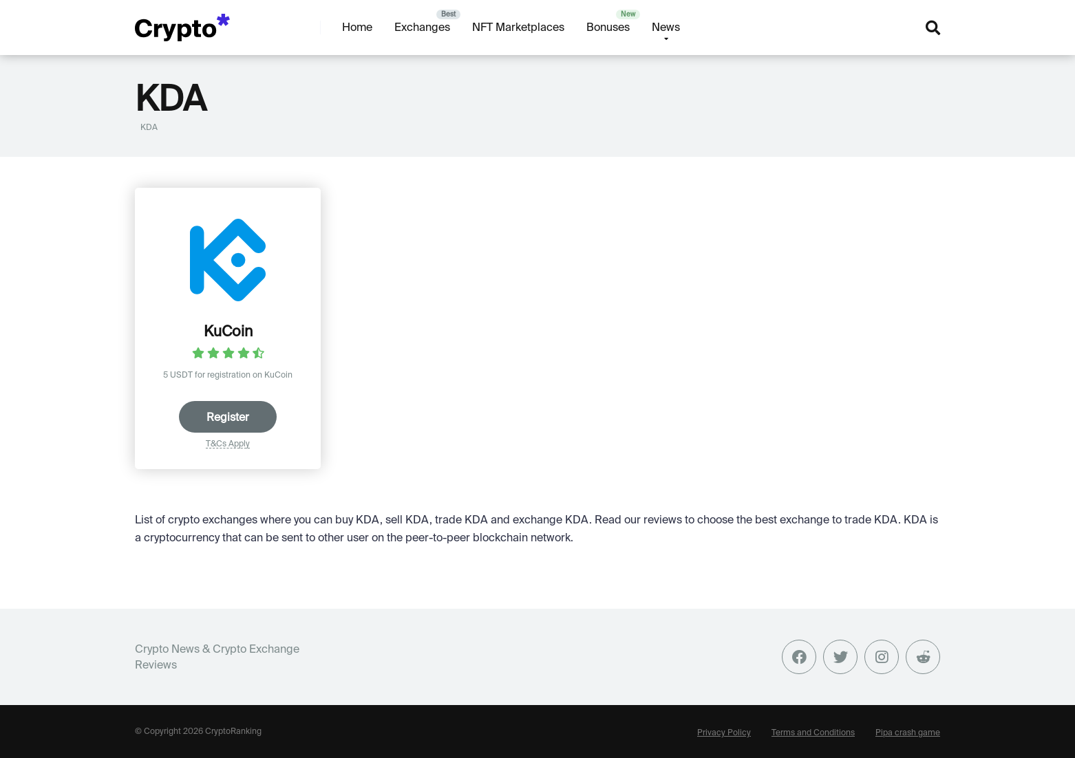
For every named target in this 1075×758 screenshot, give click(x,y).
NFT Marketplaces (518, 27)
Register (227, 417)
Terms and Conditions (813, 732)
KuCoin (228, 331)
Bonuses (608, 27)
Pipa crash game (907, 732)
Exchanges (422, 27)
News (666, 27)
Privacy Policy (724, 732)
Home (357, 27)
